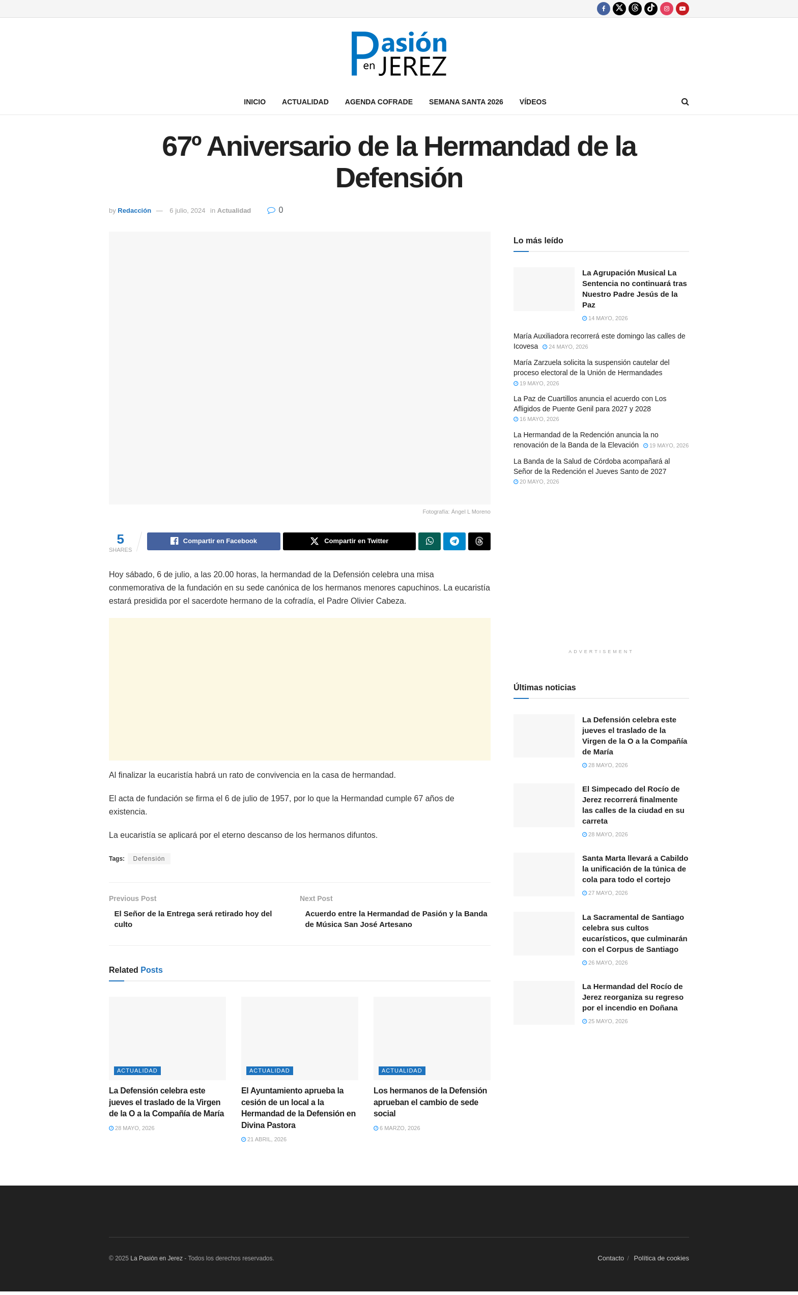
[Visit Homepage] (399, 54)
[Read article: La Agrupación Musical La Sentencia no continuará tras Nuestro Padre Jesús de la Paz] (544, 289)
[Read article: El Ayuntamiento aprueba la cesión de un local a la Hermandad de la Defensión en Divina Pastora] (299, 1042)
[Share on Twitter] (349, 542)
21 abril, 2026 (264, 1143)
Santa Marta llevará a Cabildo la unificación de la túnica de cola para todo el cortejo (635, 869)
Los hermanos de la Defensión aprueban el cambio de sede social (430, 1106)
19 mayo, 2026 (536, 383)
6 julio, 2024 (187, 210)
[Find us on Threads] (635, 8)
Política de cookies (661, 1262)
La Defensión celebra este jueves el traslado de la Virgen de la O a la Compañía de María (166, 1106)
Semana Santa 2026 (466, 102)
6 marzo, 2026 (397, 1132)
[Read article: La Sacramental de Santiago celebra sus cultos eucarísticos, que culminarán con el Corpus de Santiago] (544, 933)
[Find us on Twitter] (619, 8)
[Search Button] (685, 102)
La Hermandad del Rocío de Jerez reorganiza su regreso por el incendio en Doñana (632, 997)
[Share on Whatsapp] (429, 542)
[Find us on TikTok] (651, 8)
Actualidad (305, 102)
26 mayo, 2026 (605, 963)
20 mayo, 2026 (536, 481)
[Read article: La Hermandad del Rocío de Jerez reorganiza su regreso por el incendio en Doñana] (544, 1003)
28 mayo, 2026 (132, 1132)
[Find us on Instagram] (666, 8)
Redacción (134, 210)
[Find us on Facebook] (603, 8)
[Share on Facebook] (213, 542)
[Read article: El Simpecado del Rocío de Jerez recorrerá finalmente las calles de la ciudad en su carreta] (544, 805)
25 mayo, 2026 (605, 1021)
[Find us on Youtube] (682, 8)
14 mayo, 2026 (605, 318)
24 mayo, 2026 (565, 347)
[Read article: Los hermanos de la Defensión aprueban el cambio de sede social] (432, 1042)
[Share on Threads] (479, 542)
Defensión (149, 860)
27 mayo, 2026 (605, 893)
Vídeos (533, 102)
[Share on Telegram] (454, 542)
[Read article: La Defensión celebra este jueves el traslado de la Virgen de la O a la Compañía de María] (167, 1042)
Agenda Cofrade (379, 102)
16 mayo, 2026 (536, 419)
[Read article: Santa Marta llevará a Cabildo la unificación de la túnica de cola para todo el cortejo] (544, 874)
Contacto (610, 1262)
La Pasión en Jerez (156, 1262)
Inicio (255, 102)
